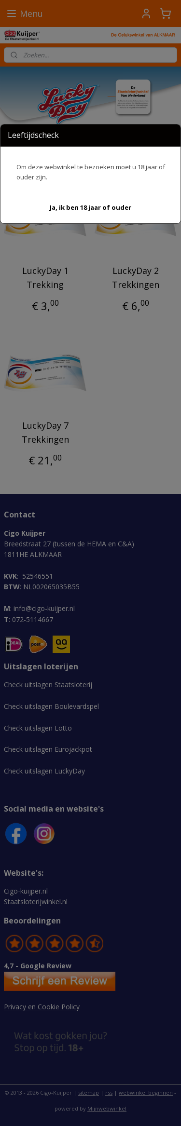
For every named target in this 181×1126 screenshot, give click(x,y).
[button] (90, 208)
